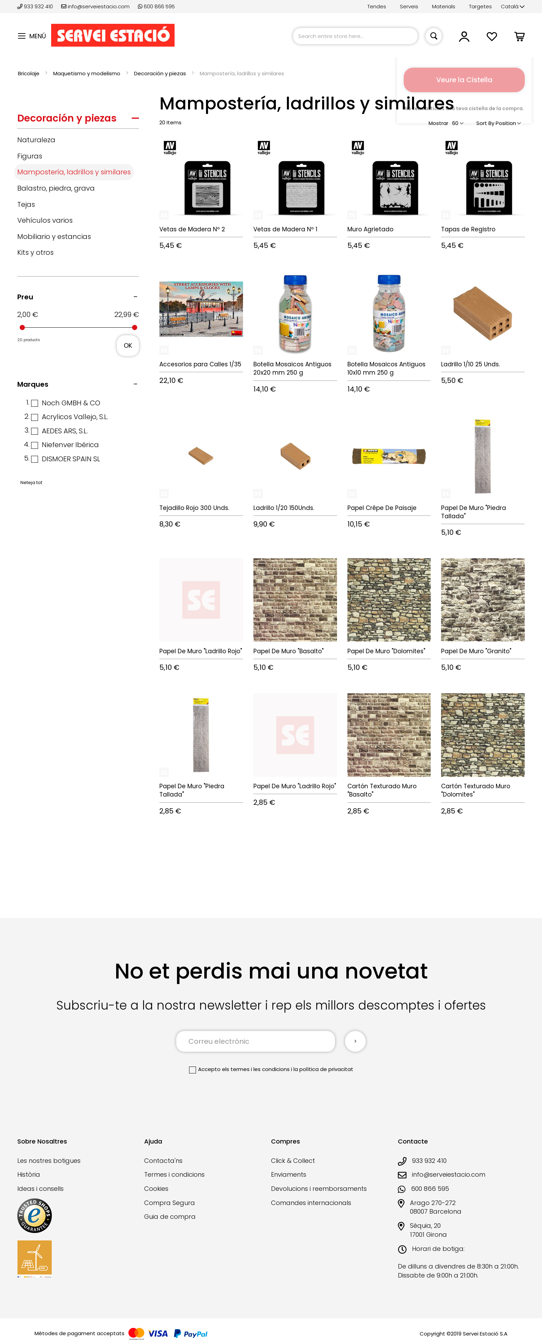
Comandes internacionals (311, 1202)
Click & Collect (293, 1160)
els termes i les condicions (256, 1069)
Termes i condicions (174, 1174)
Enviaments (288, 1174)
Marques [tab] (32, 384)
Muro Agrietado (370, 229)
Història (28, 1174)
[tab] (78, 120)
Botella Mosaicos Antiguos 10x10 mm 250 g (386, 368)
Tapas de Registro (468, 229)
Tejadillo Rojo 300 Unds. (194, 508)
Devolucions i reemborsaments (319, 1188)
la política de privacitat (323, 1069)
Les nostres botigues (49, 1160)
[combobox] (355, 36)
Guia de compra (170, 1216)
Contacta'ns (163, 1160)
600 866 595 (156, 6)
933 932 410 (35, 6)
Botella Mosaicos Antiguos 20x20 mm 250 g (292, 368)
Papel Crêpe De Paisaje (382, 508)
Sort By (485, 123)
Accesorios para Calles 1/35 (200, 364)
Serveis (409, 6)
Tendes (376, 6)
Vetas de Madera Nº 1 (285, 229)
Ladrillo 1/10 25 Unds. (470, 364)
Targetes (480, 6)
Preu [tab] (25, 297)
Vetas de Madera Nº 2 (192, 229)
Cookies (156, 1188)
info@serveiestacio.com (95, 6)
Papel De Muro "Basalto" (288, 651)
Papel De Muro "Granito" (476, 651)
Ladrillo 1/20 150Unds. (283, 508)
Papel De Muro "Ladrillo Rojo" (200, 651)
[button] (513, 7)
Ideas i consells (40, 1188)
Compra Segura (169, 1202)
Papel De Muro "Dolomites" (386, 651)
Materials (443, 6)
